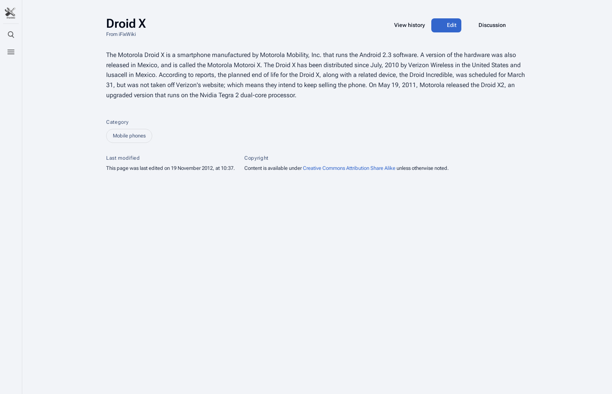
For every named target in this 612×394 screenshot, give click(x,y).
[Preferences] (11, 366)
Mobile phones (129, 136)
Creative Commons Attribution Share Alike (349, 168)
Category (117, 122)
